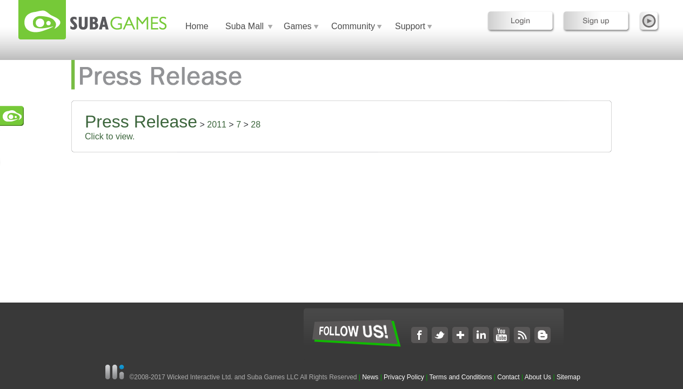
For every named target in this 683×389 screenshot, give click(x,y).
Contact (508, 377)
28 (255, 124)
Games (298, 26)
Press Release (141, 121)
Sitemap (568, 377)
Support (410, 26)
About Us (538, 377)
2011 (216, 124)
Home (197, 26)
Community (353, 26)
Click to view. (110, 136)
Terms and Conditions (460, 377)
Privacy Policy (404, 377)
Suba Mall (244, 26)
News (371, 377)
